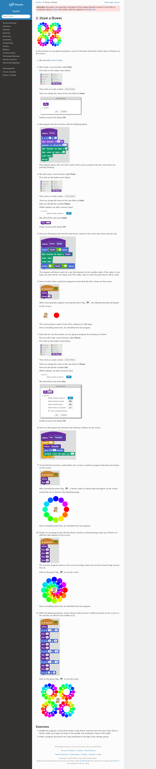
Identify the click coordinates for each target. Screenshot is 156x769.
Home (38, 2)
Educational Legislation (11, 63)
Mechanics (7, 26)
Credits (84, 754)
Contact (80, 750)
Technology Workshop (11, 56)
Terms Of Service (61, 754)
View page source (112, 2)
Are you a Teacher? (68, 750)
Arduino (6, 46)
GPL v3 (116, 761)
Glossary (92, 754)
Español (16, 11)
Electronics (7, 36)
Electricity (6, 33)
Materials (6, 30)
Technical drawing (9, 23)
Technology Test (9, 68)
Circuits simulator (9, 72)
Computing (7, 40)
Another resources (10, 59)
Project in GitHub (9, 75)
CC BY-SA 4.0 (85, 761)
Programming (8, 43)
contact (55, 10)
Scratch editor (56, 60)
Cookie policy (75, 754)
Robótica (6, 49)
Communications (9, 53)
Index (99, 754)
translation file (89, 10)
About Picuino (90, 750)
